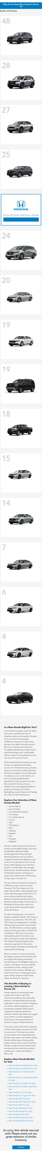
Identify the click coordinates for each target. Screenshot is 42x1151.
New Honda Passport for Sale (20, 1111)
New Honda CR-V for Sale (19, 1099)
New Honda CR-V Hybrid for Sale (22, 1102)
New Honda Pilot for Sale (19, 1114)
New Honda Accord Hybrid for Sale (23, 1065)
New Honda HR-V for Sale (19, 1105)
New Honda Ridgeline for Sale (21, 1121)
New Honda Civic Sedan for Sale (22, 1083)
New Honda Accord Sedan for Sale (23, 1069)
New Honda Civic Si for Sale (20, 1092)
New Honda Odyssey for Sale (20, 1108)
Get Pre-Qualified (21, 219)
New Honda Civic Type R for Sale (22, 1096)
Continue (21, 1147)
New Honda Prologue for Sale (21, 1118)
